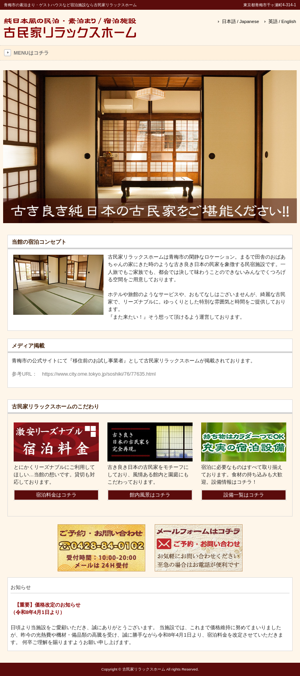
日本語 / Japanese (240, 21)
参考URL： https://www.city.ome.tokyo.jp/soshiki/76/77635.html (83, 374)
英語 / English (282, 21)
